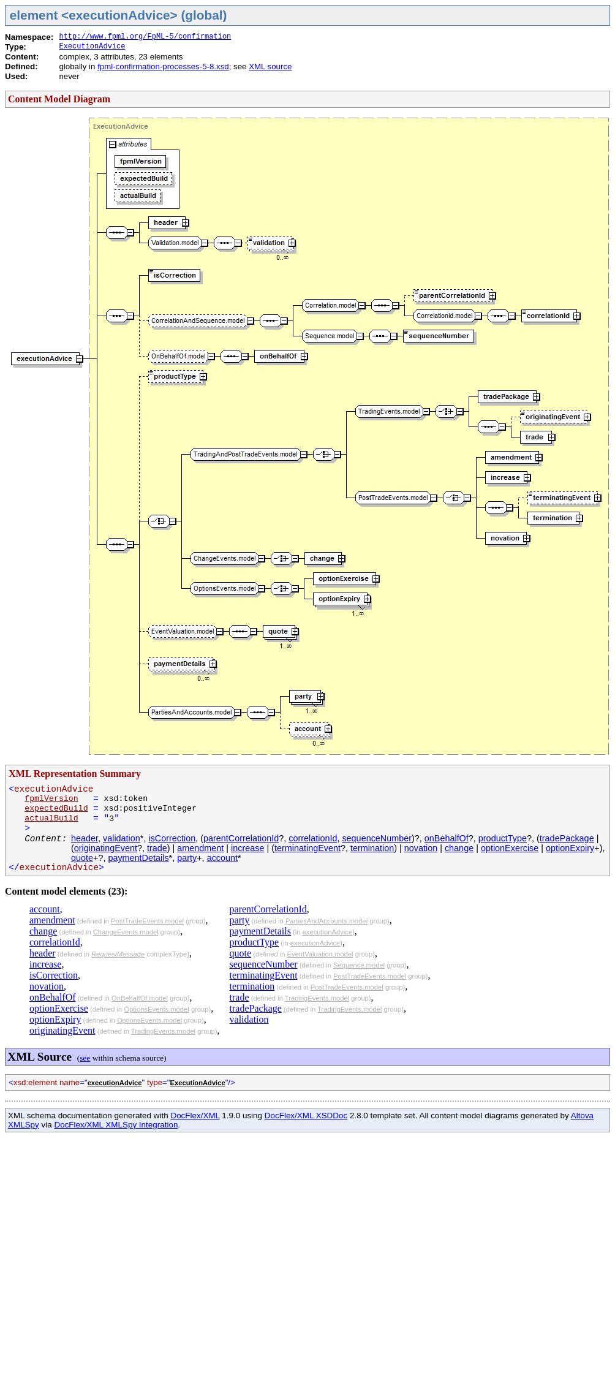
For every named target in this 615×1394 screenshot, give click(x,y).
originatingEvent (105, 848)
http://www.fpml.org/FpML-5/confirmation (145, 36)
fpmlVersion (51, 798)
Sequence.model (359, 965)
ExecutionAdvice (92, 46)
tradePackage (567, 838)
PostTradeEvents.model (147, 921)
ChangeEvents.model (126, 932)
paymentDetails (138, 858)
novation (420, 848)
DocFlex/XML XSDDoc (306, 1115)
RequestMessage (118, 954)
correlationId (313, 838)
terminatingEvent (307, 848)
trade (157, 848)
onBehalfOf (446, 838)
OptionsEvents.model (156, 1009)
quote (82, 858)
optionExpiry (570, 848)
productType (502, 838)
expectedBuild (56, 808)
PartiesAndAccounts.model (326, 921)
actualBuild (51, 818)
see (85, 1058)
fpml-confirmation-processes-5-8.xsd (163, 66)
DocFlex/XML (194, 1115)
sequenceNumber (377, 838)
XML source (270, 66)
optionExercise (509, 848)
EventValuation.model (320, 954)
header (84, 838)
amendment (200, 848)
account (222, 858)
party (187, 858)
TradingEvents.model (163, 1031)
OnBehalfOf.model (139, 998)
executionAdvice (327, 932)
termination (372, 848)
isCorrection (171, 838)
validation (121, 838)
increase (247, 848)
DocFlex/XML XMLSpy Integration (116, 1124)
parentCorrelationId (241, 838)
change (459, 848)
